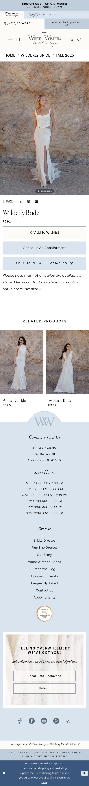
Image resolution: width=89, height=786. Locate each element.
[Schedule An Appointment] (66, 24)
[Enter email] (44, 676)
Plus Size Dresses (45, 548)
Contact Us (44, 591)
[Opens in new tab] (44, 745)
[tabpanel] (44, 128)
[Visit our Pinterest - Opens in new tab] (56, 721)
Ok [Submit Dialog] (84, 773)
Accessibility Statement (42, 753)
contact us (35, 282)
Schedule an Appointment (44, 248)
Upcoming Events (44, 576)
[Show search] (71, 39)
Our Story (44, 555)
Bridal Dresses (45, 541)
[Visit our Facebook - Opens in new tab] (32, 721)
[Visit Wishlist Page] (78, 39)
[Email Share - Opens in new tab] (36, 201)
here (44, 782)
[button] (10, 39)
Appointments (44, 598)
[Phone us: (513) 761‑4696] (17, 23)
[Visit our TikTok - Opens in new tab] (20, 721)
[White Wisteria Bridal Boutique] (12, 15)
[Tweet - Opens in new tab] (20, 201)
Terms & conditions (69, 753)
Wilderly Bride (35, 55)
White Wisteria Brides (44, 562)
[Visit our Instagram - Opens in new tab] (44, 721)
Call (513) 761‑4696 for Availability (44, 263)
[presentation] (21, 362)
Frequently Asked (44, 583)
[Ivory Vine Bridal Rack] (42, 15)
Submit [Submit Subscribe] (44, 688)
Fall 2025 (65, 55)
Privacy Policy (16, 753)
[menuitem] (12, 15)
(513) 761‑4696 (44, 448)
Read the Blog (44, 569)
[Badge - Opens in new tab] (44, 613)
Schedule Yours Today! (44, 7)
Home (9, 55)
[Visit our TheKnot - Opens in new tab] (68, 721)
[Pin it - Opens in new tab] (28, 201)
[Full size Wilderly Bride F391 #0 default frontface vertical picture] (44, 128)
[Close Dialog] (4, 773)
